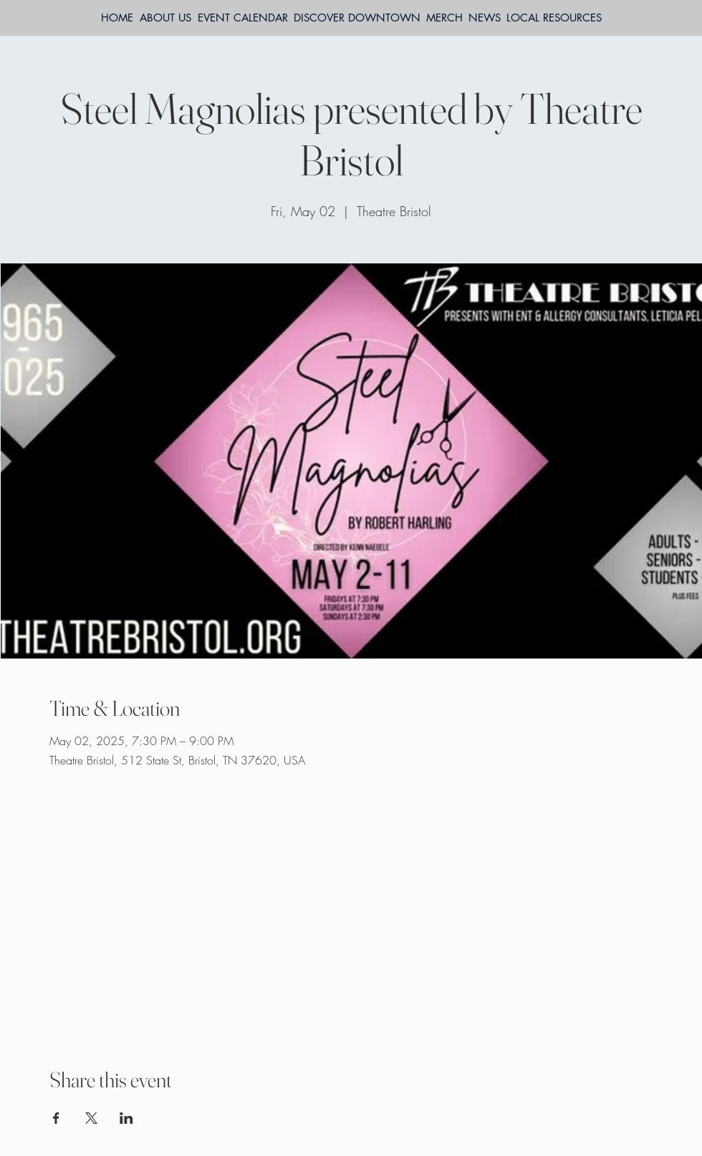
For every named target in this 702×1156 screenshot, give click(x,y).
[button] (554, 18)
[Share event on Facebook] (56, 1118)
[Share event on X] (91, 1118)
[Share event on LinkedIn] (126, 1118)
